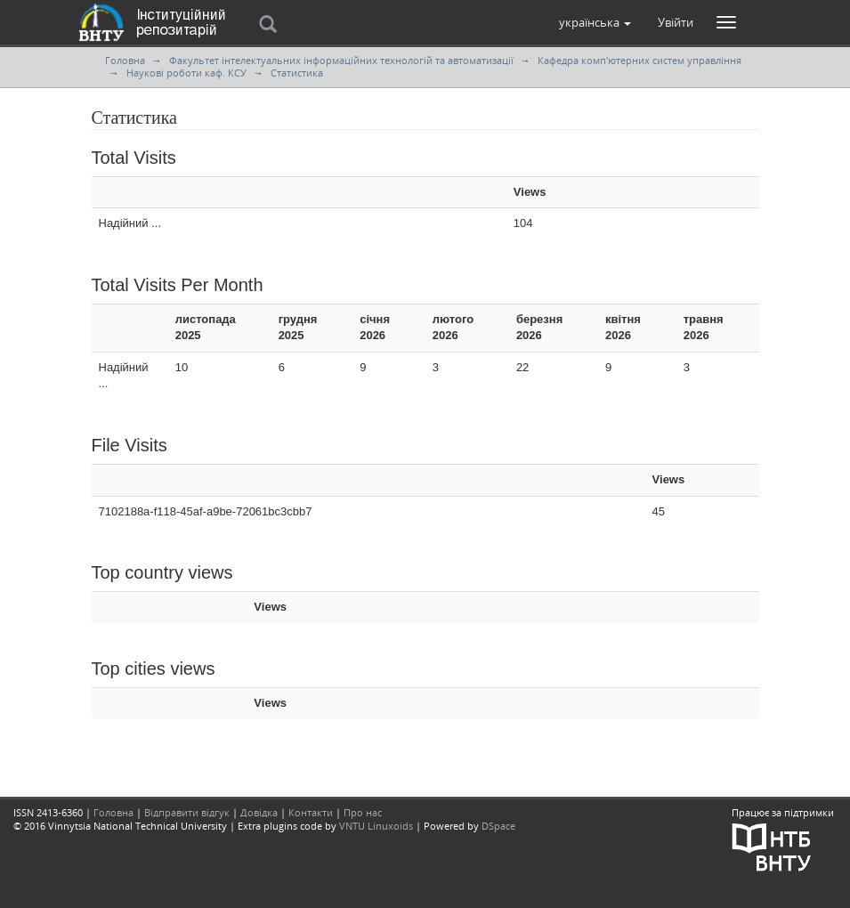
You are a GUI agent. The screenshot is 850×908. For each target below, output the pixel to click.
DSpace (498, 825)
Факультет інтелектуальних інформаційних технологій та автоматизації (341, 60)
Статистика (297, 72)
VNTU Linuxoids (376, 825)
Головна (125, 60)
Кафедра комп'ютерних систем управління (639, 60)
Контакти (310, 812)
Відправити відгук (187, 812)
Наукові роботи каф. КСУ (186, 72)
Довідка (259, 812)
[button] (595, 22)
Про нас (363, 812)
